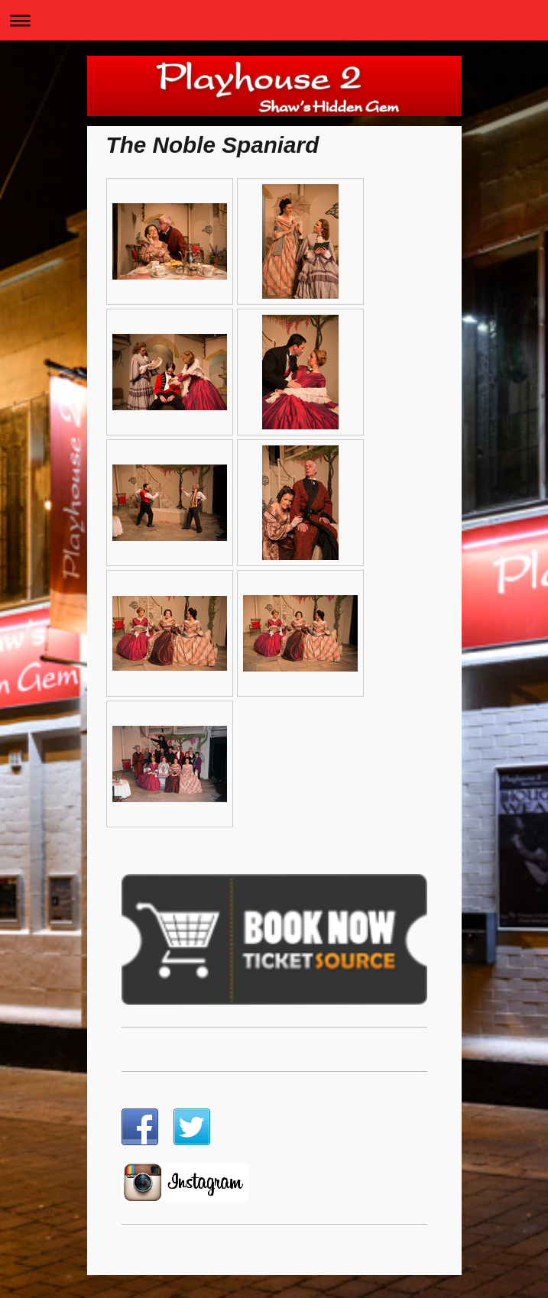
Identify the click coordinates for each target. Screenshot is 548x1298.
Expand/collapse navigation (274, 20)
